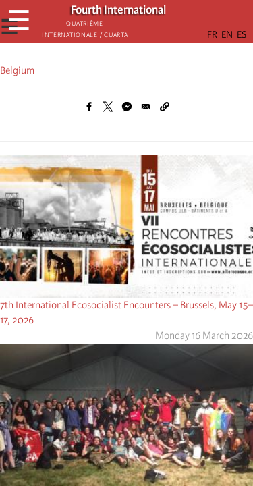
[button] (164, 106)
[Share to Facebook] (89, 106)
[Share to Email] (145, 106)
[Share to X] (108, 106)
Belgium (17, 70)
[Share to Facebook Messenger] (127, 106)
